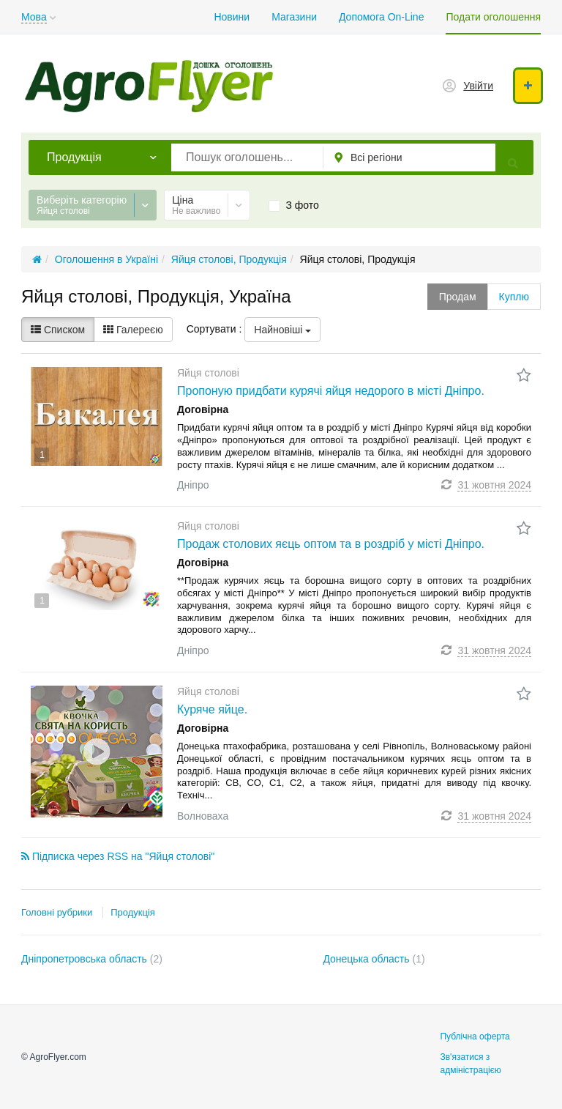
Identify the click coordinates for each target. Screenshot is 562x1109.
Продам (457, 297)
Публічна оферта (474, 1036)
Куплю (514, 297)
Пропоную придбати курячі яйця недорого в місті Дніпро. (330, 391)
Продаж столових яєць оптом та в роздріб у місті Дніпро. (330, 544)
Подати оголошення (493, 17)
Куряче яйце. (212, 709)
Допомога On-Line (381, 17)
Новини (232, 17)
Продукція (132, 912)
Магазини (294, 17)
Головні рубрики (56, 912)
